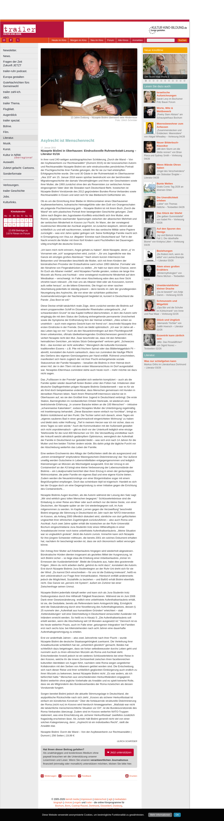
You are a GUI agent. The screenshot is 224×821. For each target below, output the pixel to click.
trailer (89, 802)
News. (7, 56)
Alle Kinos (123, 40)
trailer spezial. (11, 120)
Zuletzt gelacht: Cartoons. (19, 167)
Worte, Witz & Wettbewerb (165, 110)
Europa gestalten (13, 76)
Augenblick (10, 114)
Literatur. (8, 137)
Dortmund (94, 805)
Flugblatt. (8, 109)
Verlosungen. (11, 185)
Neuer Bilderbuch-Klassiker (168, 144)
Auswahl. (8, 162)
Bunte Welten (165, 183)
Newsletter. (10, 50)
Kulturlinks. (10, 202)
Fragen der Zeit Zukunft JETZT (21, 63)
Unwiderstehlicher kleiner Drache (168, 287)
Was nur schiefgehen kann (160, 361)
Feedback (86, 776)
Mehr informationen (160, 814)
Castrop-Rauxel (80, 805)
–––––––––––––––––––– (18, 179)
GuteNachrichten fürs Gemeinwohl (16, 84)
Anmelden (137, 40)
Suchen (182, 40)
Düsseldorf (106, 805)
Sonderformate (12, 173)
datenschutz (100, 799)
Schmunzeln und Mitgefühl (167, 302)
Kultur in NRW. (12, 154)
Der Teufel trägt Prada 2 (157, 76)
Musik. (7, 143)
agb (110, 799)
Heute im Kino (59, 40)
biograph (58, 802)
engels (77, 802)
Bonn (67, 805)
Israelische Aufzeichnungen (167, 94)
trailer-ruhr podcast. (15, 71)
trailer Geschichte (14, 190)
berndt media (72, 799)
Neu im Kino (97, 40)
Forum (110, 40)
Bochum (59, 805)
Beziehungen (164, 250)
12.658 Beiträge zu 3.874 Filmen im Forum (18, 232)
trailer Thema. (11, 103)
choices (68, 802)
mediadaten (120, 799)
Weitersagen (51, 776)
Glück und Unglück (168, 319)
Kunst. (7, 149)
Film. (6, 132)
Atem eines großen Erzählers (168, 268)
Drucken (133, 776)
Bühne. (7, 126)
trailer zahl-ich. (12, 91)
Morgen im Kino (78, 40)
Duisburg (117, 805)
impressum (86, 799)
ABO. (6, 97)
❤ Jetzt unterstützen (119, 752)
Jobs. (6, 196)
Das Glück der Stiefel (169, 213)
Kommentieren (69, 776)
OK (177, 814)
